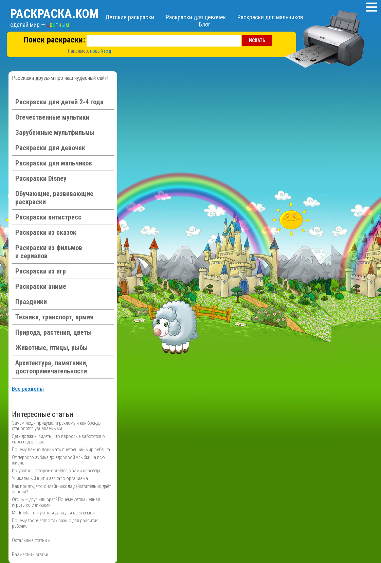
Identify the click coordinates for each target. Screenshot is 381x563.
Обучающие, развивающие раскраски (54, 198)
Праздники (31, 302)
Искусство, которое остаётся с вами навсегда (56, 470)
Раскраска (54, 14)
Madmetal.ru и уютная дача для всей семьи (53, 512)
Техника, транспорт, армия (54, 317)
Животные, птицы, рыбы (51, 348)
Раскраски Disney (41, 178)
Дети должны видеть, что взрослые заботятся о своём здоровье (58, 439)
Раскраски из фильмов (48, 252)
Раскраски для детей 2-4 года (59, 102)
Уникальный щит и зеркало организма (50, 478)
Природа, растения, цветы (53, 332)
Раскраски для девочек (196, 17)
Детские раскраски (129, 17)
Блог (204, 24)
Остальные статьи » (31, 540)
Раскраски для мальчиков (270, 17)
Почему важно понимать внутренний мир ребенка (61, 449)
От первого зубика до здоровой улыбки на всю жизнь (58, 460)
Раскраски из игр (40, 271)
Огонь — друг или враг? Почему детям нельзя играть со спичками (56, 502)
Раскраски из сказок (45, 232)
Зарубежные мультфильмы (54, 132)
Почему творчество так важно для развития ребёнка (55, 523)
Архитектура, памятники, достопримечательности (51, 367)
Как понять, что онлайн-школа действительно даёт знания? (61, 488)
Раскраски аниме (40, 286)
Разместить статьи (30, 554)
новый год (100, 51)
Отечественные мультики (52, 117)
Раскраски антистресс (48, 217)
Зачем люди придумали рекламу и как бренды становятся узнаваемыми (57, 425)
